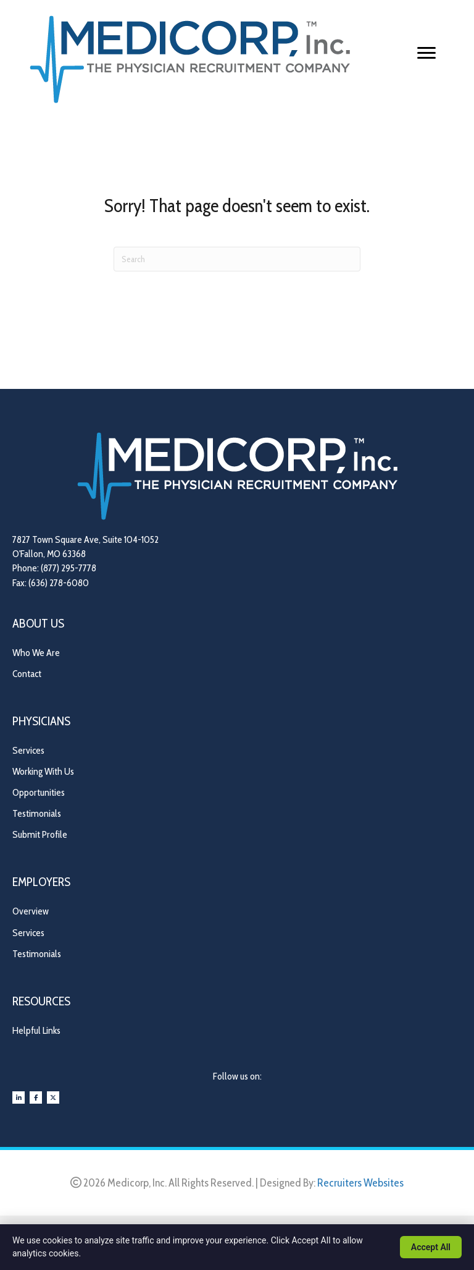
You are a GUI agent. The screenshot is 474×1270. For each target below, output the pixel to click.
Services (28, 750)
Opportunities (38, 792)
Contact (26, 674)
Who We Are (36, 652)
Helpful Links (36, 1030)
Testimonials (36, 813)
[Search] (237, 259)
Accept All (431, 1247)
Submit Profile (39, 834)
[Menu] (426, 53)
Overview (30, 911)
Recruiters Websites (360, 1183)
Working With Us (43, 771)
